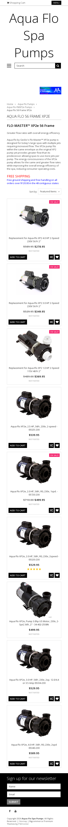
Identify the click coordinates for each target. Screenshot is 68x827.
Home (10, 104)
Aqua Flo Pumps (26, 104)
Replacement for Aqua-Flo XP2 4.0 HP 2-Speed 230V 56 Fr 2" (34, 239)
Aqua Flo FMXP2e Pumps (19, 107)
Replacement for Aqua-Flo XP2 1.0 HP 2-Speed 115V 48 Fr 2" (34, 369)
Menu (56, 2)
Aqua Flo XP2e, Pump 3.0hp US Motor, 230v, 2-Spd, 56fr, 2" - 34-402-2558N (34, 623)
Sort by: (33, 191)
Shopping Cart (17, 2)
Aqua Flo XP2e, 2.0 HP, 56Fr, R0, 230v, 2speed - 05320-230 (34, 558)
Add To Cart (18, 257)
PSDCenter (23, 824)
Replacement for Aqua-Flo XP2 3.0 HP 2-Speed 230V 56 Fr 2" (34, 304)
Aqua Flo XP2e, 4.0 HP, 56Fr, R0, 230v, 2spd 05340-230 (34, 746)
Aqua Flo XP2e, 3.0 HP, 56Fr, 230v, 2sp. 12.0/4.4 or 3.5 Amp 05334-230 (34, 681)
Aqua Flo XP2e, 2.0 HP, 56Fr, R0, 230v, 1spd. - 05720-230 (34, 493)
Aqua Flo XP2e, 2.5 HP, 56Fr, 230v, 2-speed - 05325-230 (34, 428)
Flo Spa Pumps (34, 35)
